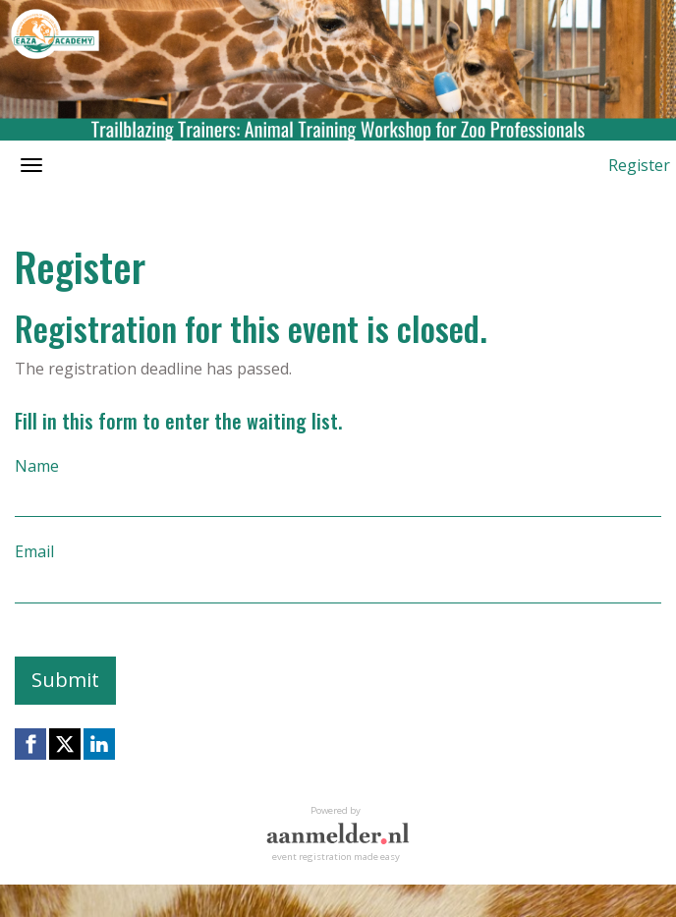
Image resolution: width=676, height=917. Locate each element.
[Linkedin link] (99, 744)
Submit (65, 679)
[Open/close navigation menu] (31, 165)
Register (639, 165)
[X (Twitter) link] (65, 744)
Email (34, 551)
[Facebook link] (30, 744)
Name (37, 466)
